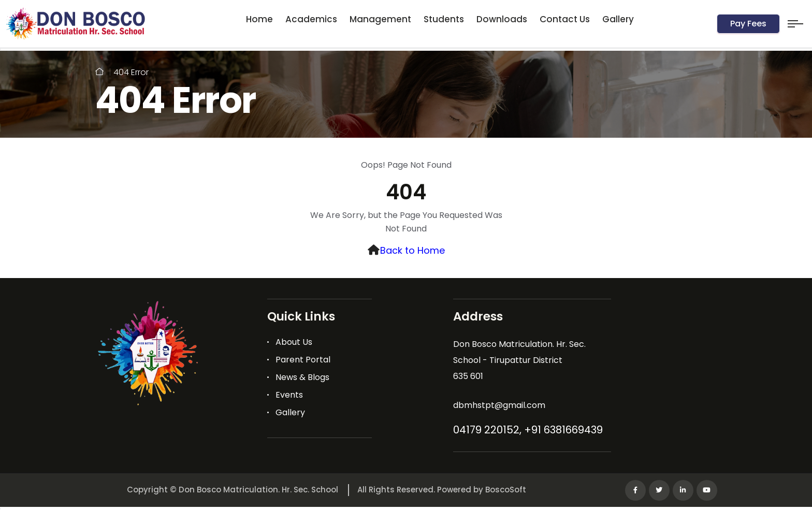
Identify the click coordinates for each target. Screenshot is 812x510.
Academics (311, 19)
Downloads (501, 19)
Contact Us (565, 19)
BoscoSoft (505, 489)
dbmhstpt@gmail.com (499, 405)
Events (289, 395)
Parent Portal (303, 360)
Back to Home (412, 250)
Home (259, 19)
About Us (294, 342)
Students (444, 19)
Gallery (618, 19)
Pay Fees (748, 24)
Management (380, 19)
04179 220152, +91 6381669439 (528, 429)
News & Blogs (302, 377)
